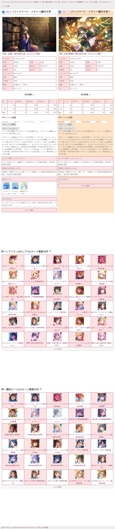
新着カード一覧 (39, 2)
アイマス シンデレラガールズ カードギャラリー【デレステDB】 (25, 527)
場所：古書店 (7, 54)
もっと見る (57, 349)
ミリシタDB (6, 6)
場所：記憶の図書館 (66, 54)
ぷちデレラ (64, 2)
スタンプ (72, 2)
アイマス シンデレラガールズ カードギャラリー (17, 2)
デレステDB (93, 2)
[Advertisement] (57, 231)
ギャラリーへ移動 (33, 54)
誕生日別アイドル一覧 (52, 2)
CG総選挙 (79, 2)
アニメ (86, 2)
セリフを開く (29, 210)
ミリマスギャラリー (104, 2)
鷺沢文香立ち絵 (19, 54)
